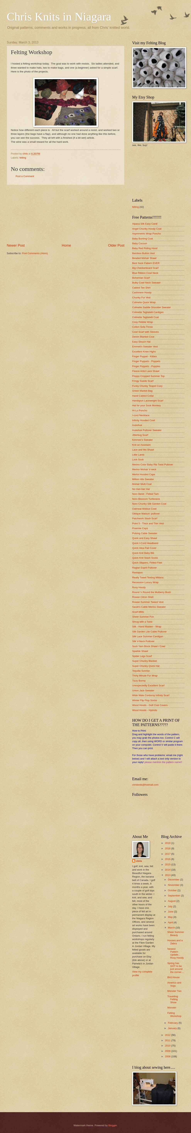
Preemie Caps (140, 528)
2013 (168, 875)
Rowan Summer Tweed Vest (147, 602)
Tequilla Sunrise (141, 670)
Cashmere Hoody (141, 292)
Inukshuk (137, 425)
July (170, 906)
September (174, 895)
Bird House (173, 977)
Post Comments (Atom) (35, 253)
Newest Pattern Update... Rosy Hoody (175, 953)
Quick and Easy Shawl (144, 538)
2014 (168, 869)
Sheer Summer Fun (143, 616)
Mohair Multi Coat (142, 484)
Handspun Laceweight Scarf (147, 400)
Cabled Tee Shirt (141, 287)
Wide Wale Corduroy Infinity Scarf (150, 695)
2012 (168, 1035)
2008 (168, 1056)
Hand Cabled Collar (143, 395)
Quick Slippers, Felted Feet (147, 562)
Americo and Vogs (174, 984)
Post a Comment (25, 176)
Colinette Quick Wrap (144, 302)
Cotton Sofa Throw (142, 326)
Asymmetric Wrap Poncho (146, 233)
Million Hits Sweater (143, 479)
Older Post (116, 245)
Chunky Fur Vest (141, 297)
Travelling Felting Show (172, 999)
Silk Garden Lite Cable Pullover (149, 631)
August (172, 901)
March (171, 927)
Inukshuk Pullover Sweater (146, 430)
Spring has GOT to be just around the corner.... (175, 967)
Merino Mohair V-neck (144, 469)
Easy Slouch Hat (141, 341)
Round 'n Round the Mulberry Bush (151, 592)
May (170, 917)
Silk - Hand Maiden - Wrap (146, 626)
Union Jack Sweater (143, 690)
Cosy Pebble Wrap (142, 322)
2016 (168, 859)
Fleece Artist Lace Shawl (145, 371)
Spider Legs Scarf (142, 656)
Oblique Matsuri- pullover (146, 513)
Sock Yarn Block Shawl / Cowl (148, 646)
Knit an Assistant (141, 444)
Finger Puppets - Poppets (146, 361)
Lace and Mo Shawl (143, 449)
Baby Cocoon (139, 243)
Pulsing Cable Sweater (144, 533)
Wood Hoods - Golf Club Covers (150, 705)
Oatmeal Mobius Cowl (144, 508)
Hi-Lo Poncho (139, 410)
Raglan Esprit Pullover (144, 567)
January (172, 1028)
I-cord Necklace (140, 415)
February (173, 1022)
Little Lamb (138, 454)
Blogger (112, 1125)
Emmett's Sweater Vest (145, 346)
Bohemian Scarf (141, 277)
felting (22, 157)
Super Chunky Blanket (144, 660)
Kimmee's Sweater (142, 439)
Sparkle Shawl (140, 651)
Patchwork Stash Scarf (144, 518)
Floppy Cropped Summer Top (148, 376)
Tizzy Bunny (139, 680)
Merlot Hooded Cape (143, 474)
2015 (168, 864)
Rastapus (137, 572)
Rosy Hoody (139, 587)
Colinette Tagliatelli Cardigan (148, 312)
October (172, 890)
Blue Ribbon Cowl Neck (145, 273)
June (171, 911)
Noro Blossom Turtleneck (146, 498)
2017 (168, 853)
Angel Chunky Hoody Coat (146, 228)
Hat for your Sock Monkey (146, 405)
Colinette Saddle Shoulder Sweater (151, 307)
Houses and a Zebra (175, 942)
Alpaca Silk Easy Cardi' (145, 223)
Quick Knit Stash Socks (145, 557)
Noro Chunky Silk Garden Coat (149, 503)
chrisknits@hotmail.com (145, 784)
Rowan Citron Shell (142, 597)
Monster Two (174, 991)
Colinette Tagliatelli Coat (145, 317)
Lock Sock (138, 459)
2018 (168, 848)
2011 (168, 1040)
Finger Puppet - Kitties (144, 356)
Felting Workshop (174, 1014)
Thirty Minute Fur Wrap (144, 675)
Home (66, 245)
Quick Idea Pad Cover (144, 548)
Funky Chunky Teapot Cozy (147, 385)
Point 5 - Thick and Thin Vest (148, 523)
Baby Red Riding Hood (144, 248)
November (174, 884)
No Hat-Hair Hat (141, 489)
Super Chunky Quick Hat (146, 666)
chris (139, 861)
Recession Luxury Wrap (145, 582)
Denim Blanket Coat (143, 336)
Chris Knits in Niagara (59, 16)
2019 (168, 843)
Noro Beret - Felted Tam (145, 493)
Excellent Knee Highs (144, 351)
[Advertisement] (66, 214)
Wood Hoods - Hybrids (144, 710)
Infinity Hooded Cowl (143, 420)
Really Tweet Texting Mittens (148, 577)
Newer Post (16, 245)
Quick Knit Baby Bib (143, 553)
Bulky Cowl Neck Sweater (146, 282)
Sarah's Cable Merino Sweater (149, 606)
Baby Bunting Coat (142, 238)
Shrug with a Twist (142, 621)
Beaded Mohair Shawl (144, 258)
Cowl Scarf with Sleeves (145, 331)
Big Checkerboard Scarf (145, 267)
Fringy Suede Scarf (142, 380)
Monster (171, 1007)
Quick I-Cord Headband (145, 543)
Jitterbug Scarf (140, 435)
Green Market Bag (142, 390)
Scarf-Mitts (138, 611)
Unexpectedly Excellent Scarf (148, 685)
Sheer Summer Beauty (175, 933)
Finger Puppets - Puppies (146, 366)
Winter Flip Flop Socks (144, 700)
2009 (168, 1051)
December (174, 879)
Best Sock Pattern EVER (146, 263)
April (170, 922)
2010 (168, 1045)
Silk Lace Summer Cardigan (147, 636)
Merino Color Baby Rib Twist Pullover (152, 464)
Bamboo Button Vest (143, 253)
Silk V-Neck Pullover (143, 641)
